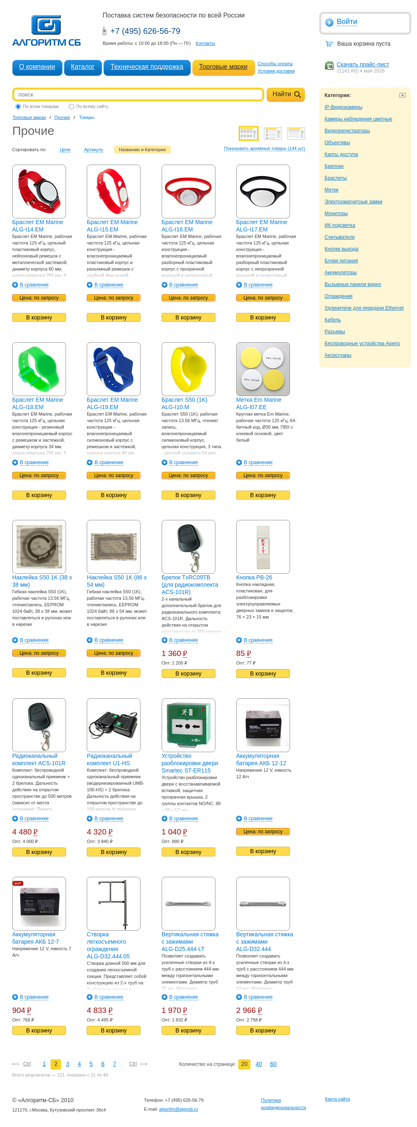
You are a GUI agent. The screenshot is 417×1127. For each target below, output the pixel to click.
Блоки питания (341, 261)
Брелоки (334, 166)
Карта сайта (337, 1098)
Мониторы (336, 213)
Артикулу (93, 149)
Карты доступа (341, 154)
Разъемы (335, 332)
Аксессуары (338, 355)
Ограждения (339, 296)
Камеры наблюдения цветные (358, 119)
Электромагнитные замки (353, 202)
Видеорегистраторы (347, 131)
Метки (331, 190)
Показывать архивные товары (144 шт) (264, 148)
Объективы (337, 142)
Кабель (333, 320)
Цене (65, 149)
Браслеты (336, 178)
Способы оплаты (275, 63)
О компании (37, 66)
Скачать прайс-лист (363, 64)
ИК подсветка (340, 225)
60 (273, 1064)
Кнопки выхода (341, 249)
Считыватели (340, 237)
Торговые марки (223, 66)
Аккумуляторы (341, 272)
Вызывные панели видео (353, 284)
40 (259, 1064)
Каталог (82, 66)
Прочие (62, 117)
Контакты (205, 43)
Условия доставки (276, 70)
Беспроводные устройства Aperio (362, 343)
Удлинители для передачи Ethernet (364, 308)
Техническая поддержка (146, 66)
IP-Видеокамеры (343, 107)
